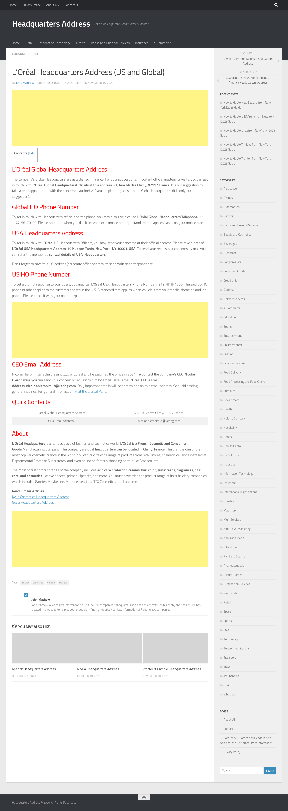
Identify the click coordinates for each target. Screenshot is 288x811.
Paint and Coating (234, 556)
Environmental (233, 345)
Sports (228, 621)
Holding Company (235, 418)
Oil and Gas (230, 547)
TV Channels (231, 676)
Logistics (229, 501)
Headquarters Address (51, 24)
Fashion (228, 354)
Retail (29, 43)
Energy (228, 326)
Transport (230, 657)
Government (231, 400)
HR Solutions (232, 455)
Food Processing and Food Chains (244, 382)
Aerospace (230, 188)
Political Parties (233, 575)
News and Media (234, 538)
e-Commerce (162, 43)
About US (52, 5)
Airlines (228, 198)
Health (80, 43)
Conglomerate (232, 262)
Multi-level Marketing (237, 529)
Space (227, 611)
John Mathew (25, 83)
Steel (227, 630)
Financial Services (234, 363)
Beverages (230, 244)
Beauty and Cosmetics (237, 234)
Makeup (63, 582)
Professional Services (237, 584)
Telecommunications (237, 648)
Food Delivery (232, 372)
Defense (229, 290)
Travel (227, 667)
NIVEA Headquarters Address (98, 669)
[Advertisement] (110, 118)
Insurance (141, 43)
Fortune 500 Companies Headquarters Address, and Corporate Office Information (246, 740)
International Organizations (240, 492)
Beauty (25, 582)
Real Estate (231, 593)
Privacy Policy (31, 5)
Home (13, 5)
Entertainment (233, 336)
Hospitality (230, 427)
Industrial (229, 464)
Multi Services (232, 519)
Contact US (72, 5)
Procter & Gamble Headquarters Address (172, 669)
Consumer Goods (26, 54)
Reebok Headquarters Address (34, 669)
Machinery (230, 510)
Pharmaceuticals (234, 565)
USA (226, 685)
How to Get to (232, 446)
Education (230, 317)
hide (31, 153)
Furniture (229, 391)
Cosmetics (38, 582)
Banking (229, 216)
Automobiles (232, 207)
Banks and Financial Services (110, 43)
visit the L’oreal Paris (90, 391)
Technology (231, 639)
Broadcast (230, 253)
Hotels (228, 437)
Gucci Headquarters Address (33, 502)
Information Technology (55, 43)
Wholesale (230, 694)
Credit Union (231, 280)
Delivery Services (234, 299)
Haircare (51, 582)
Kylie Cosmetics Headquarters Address (40, 497)
